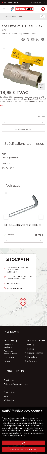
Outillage (30, 345)
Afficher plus (32, 361)
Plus (1, 105)
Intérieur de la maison (36, 341)
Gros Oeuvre (9, 380)
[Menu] (4, 9)
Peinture (30, 349)
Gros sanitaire (9, 392)
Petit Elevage (9, 357)
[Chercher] (42, 16)
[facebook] (44, 2)
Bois (5, 388)
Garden (7, 361)
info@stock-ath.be (14, 288)
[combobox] (21, 16)
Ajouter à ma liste (23, 129)
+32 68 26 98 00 (35, 2)
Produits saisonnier (35, 353)
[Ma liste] (42, 8)
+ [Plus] (42, 122)
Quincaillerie (32, 357)
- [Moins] (4, 122)
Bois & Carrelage (11, 341)
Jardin (6, 396)
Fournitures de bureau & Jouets (10, 352)
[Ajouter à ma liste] (4, 49)
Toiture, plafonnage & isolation (16, 384)
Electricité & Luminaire (8, 346)
